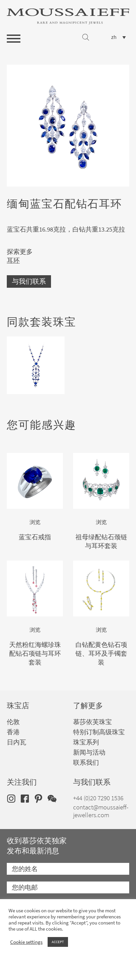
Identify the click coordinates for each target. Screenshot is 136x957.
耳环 (13, 260)
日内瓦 (16, 742)
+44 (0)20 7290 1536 (98, 798)
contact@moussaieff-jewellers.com (101, 811)
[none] (118, 37)
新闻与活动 (89, 752)
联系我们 (86, 762)
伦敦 (13, 722)
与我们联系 (29, 281)
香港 (13, 732)
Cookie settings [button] (26, 942)
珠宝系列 (86, 742)
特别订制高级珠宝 (99, 732)
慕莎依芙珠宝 (92, 722)
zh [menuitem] (114, 37)
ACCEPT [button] (58, 941)
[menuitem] (118, 37)
